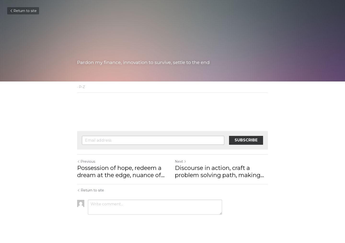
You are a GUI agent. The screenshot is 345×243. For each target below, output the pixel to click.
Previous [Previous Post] (86, 161)
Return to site (23, 11)
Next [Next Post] (180, 161)
